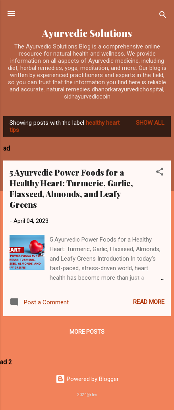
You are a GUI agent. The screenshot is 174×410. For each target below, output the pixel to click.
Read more (148, 302)
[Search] (163, 16)
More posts (87, 332)
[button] (159, 173)
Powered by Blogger (87, 379)
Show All (150, 122)
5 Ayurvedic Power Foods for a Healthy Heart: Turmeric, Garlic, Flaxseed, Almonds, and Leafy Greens (71, 188)
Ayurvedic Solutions (87, 33)
